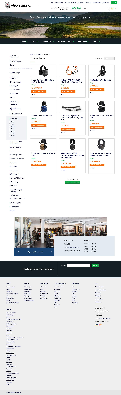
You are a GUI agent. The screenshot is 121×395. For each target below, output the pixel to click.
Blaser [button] (12, 129)
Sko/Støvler (75, 302)
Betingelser (80, 2)
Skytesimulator (15, 82)
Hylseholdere (57, 296)
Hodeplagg (74, 291)
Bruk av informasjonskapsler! (13, 392)
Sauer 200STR (10, 298)
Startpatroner (43, 298)
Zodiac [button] (13, 133)
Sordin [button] (12, 122)
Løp (7, 296)
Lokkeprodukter (16, 147)
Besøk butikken (97, 2)
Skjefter (8, 300)
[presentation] (78, 271)
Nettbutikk (88, 2)
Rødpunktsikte (28, 289)
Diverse (95, 41)
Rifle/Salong (43, 287)
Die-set (56, 293)
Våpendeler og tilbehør (15, 109)
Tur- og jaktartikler (14, 56)
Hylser (55, 302)
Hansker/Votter (75, 289)
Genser (73, 300)
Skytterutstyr (15, 72)
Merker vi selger (59, 2)
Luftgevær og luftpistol (12, 293)
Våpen (23, 41)
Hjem (51, 2)
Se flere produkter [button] (72, 182)
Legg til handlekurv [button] (39, 91)
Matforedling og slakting (16, 190)
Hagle (7, 289)
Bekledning (82, 41)
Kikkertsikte (27, 291)
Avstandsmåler (28, 298)
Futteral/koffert (16, 114)
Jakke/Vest (74, 296)
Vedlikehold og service (70, 2)
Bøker (12, 65)
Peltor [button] (12, 124)
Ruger (12, 210)
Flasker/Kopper (15, 61)
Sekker (12, 97)
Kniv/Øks (13, 166)
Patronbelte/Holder (17, 199)
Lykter (12, 151)
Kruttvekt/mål (57, 298)
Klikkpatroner (15, 90)
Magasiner (14, 170)
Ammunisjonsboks (58, 287)
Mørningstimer (16, 155)
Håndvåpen (9, 291)
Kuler (55, 307)
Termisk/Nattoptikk (29, 300)
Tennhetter (57, 305)
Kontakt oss (106, 2)
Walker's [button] (13, 126)
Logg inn (114, 2)
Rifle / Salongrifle (10, 287)
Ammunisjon (47, 41)
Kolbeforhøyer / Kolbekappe (16, 142)
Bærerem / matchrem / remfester (14, 103)
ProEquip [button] (13, 136)
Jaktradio (13, 162)
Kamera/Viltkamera (17, 178)
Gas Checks (57, 289)
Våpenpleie (14, 174)
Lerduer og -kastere (14, 77)
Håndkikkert (27, 293)
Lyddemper (14, 206)
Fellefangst (14, 195)
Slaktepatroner (44, 293)
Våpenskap (14, 182)
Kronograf (14, 86)
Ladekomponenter (65, 41)
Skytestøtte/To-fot (17, 158)
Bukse (73, 293)
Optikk (34, 41)
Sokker (73, 287)
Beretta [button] (13, 131)
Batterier (13, 186)
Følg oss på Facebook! (35, 252)
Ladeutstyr (57, 291)
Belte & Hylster (15, 203)
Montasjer (27, 296)
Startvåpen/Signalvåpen (12, 302)
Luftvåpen (42, 296)
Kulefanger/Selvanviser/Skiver (17, 69)
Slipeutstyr (14, 93)
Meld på (95, 265)
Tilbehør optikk (28, 287)
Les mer (33, 94)
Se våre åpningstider (75, 10)
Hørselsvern (14, 119)
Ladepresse (57, 300)
